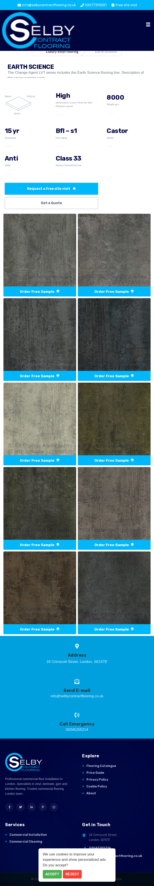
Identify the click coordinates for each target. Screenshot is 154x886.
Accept (52, 874)
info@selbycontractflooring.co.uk (115, 856)
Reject (72, 874)
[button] (148, 25)
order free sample (40, 291)
